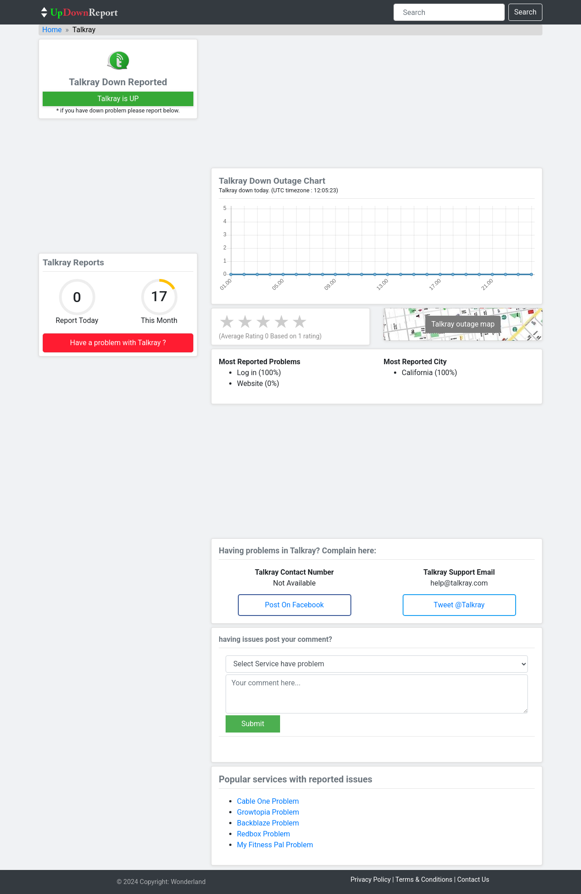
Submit (252, 723)
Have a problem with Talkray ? (118, 342)
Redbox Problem (263, 834)
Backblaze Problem (268, 823)
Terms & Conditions (423, 880)
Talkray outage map (463, 324)
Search (525, 12)
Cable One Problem (268, 801)
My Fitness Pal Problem (275, 844)
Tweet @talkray (458, 605)
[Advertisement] (118, 185)
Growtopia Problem (268, 812)
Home (52, 29)
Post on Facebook (294, 605)
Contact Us (473, 880)
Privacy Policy (370, 880)
